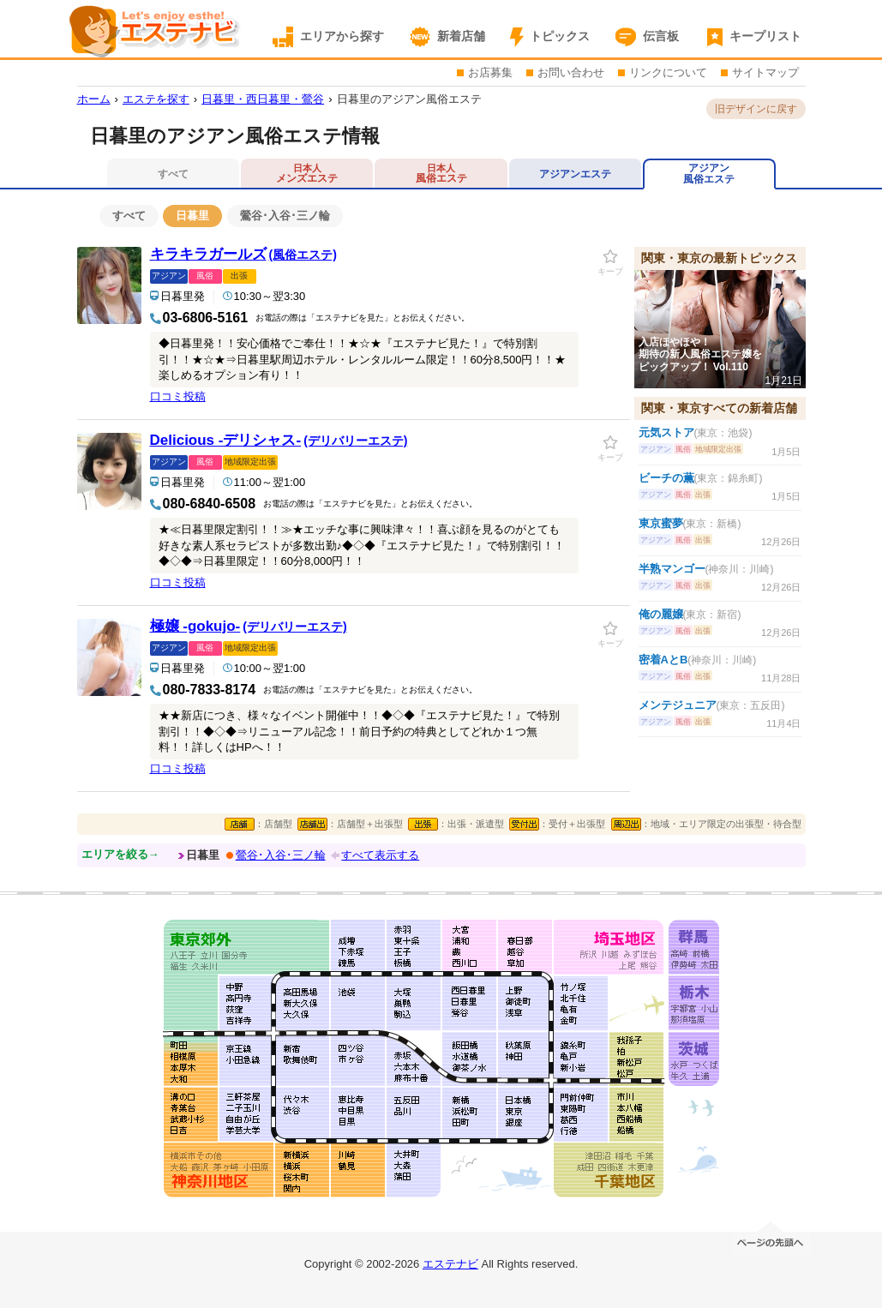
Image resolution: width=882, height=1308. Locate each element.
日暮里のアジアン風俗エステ (409, 99)
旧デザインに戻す (756, 109)
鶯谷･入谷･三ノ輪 (285, 215)
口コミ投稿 (178, 396)
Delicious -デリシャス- (279, 440)
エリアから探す (342, 36)
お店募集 (490, 72)
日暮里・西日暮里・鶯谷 (262, 99)
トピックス (560, 36)
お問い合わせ (570, 72)
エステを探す (156, 99)
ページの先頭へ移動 (771, 1237)
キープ (610, 271)
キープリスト (765, 36)
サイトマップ (765, 72)
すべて (129, 215)
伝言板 (661, 36)
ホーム (94, 99)
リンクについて (668, 72)
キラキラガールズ (243, 254)
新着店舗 (461, 36)
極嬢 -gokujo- (248, 626)
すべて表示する (380, 855)
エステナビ (450, 1263)
